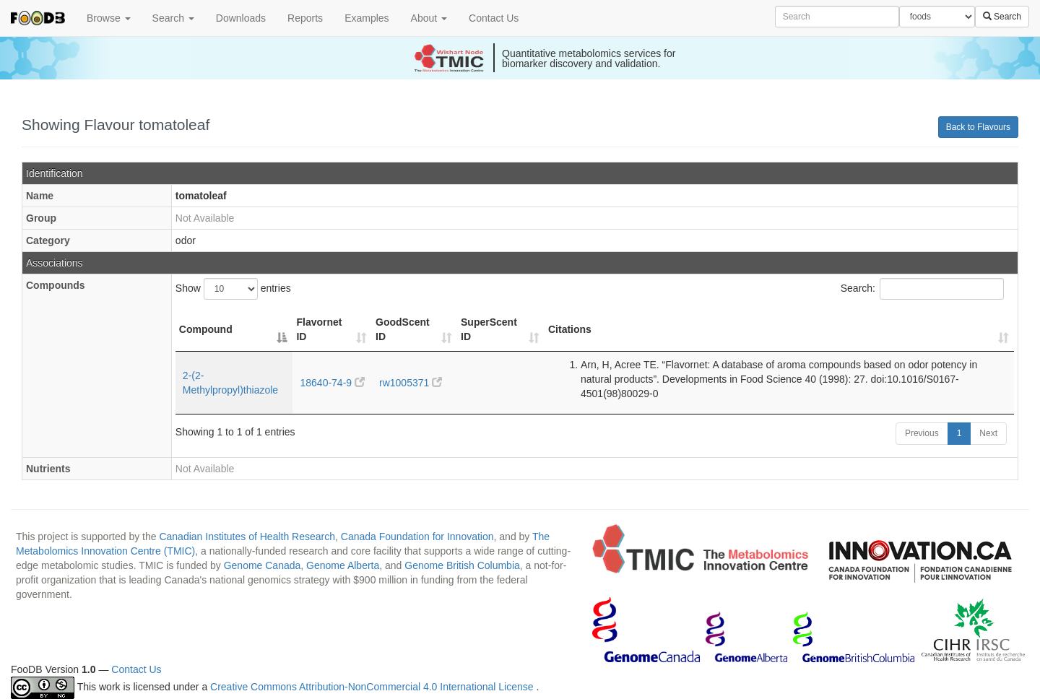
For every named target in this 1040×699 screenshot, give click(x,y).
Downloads (241, 18)
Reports (305, 18)
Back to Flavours (978, 127)
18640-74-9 (332, 382)
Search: (922, 289)
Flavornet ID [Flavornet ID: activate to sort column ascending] (319, 329)
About (429, 18)
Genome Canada (262, 565)
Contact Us (494, 18)
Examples (366, 18)
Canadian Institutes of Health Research (247, 536)
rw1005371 (410, 382)
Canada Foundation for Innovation (417, 536)
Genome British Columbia (462, 565)
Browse (109, 18)
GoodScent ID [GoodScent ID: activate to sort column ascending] (403, 329)
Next (988, 433)
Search (173, 18)
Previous (922, 433)
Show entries (233, 289)
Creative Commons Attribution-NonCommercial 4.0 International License (373, 687)
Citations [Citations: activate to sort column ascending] (570, 329)
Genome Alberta (342, 565)
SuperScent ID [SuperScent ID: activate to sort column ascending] (489, 329)
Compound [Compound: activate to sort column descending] (206, 329)
